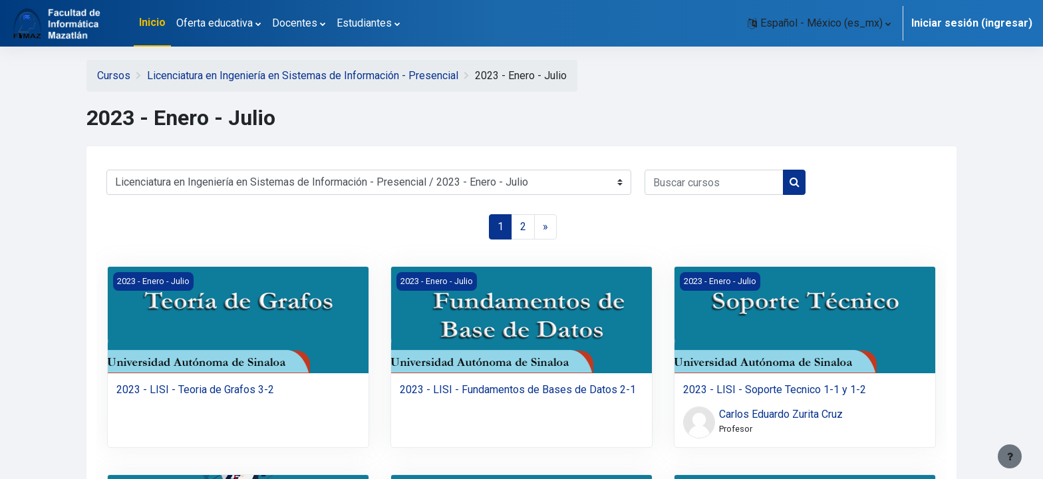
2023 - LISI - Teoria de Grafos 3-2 (195, 389)
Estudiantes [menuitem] (364, 23)
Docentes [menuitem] (294, 23)
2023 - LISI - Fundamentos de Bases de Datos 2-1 (518, 389)
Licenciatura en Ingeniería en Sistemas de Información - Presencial (302, 75)
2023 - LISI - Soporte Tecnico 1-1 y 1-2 (774, 389)
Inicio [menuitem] (152, 22)
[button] (819, 23)
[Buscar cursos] (714, 182)
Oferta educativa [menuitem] (214, 23)
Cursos (113, 75)
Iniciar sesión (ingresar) (971, 23)
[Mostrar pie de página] (1010, 456)
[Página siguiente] (545, 227)
